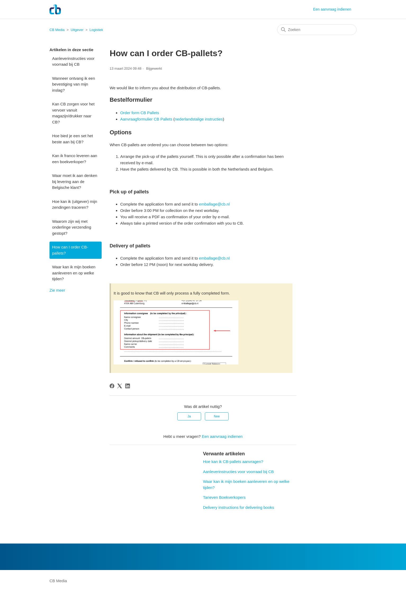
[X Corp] (119, 386)
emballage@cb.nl (214, 204)
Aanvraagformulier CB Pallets (146, 119)
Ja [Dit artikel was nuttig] (189, 416)
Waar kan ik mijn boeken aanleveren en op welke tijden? (74, 273)
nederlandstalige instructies (199, 119)
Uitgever (77, 30)
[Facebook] (112, 386)
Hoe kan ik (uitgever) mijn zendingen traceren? (74, 204)
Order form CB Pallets (139, 112)
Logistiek (96, 30)
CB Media (57, 30)
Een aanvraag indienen (332, 9)
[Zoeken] (317, 29)
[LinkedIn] (127, 386)
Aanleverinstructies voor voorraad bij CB (73, 61)
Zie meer (57, 290)
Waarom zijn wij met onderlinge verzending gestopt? (71, 227)
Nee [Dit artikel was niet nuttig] (217, 416)
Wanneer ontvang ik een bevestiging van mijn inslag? (73, 84)
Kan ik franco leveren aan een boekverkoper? (74, 158)
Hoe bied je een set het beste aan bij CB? (72, 138)
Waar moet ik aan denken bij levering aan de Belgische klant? (74, 181)
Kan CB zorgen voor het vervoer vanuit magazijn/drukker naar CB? (73, 113)
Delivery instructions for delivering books (238, 507)
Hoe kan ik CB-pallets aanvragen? (233, 461)
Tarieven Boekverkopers (224, 497)
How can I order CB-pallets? (70, 250)
